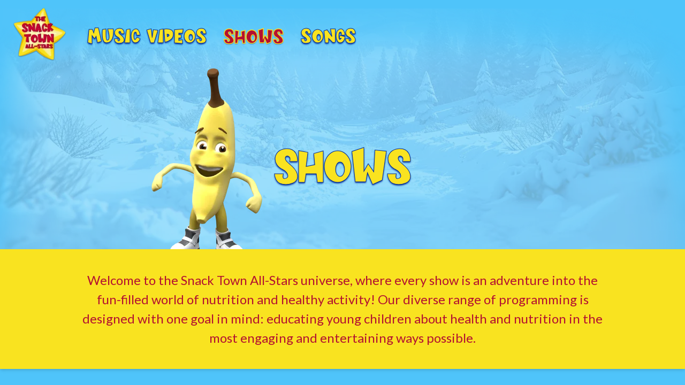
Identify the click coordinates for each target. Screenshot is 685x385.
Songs (328, 34)
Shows (254, 35)
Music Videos (147, 34)
